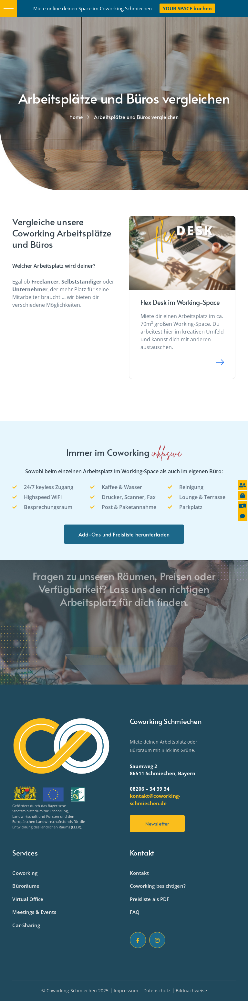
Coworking (24, 873)
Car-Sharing (26, 925)
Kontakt (139, 873)
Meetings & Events (34, 912)
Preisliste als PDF (150, 899)
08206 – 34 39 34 (150, 789)
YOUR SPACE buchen (187, 8)
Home (76, 116)
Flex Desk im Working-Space (180, 302)
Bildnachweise (191, 990)
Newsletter (157, 823)
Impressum (126, 990)
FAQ (135, 912)
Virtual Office (27, 899)
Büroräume (25, 886)
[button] (8, 8)
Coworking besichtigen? (158, 886)
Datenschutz (156, 990)
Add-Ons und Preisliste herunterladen (124, 534)
